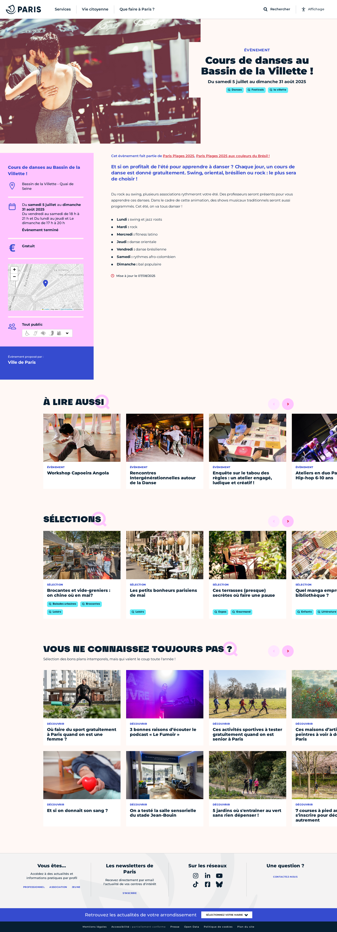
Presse (174, 926)
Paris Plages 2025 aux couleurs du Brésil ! (233, 156)
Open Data (191, 926)
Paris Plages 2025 (178, 156)
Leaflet (45, 309)
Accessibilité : (138, 926)
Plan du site (245, 926)
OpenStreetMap (66, 309)
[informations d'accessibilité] (47, 333)
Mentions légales (95, 926)
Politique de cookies (218, 926)
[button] (45, 283)
